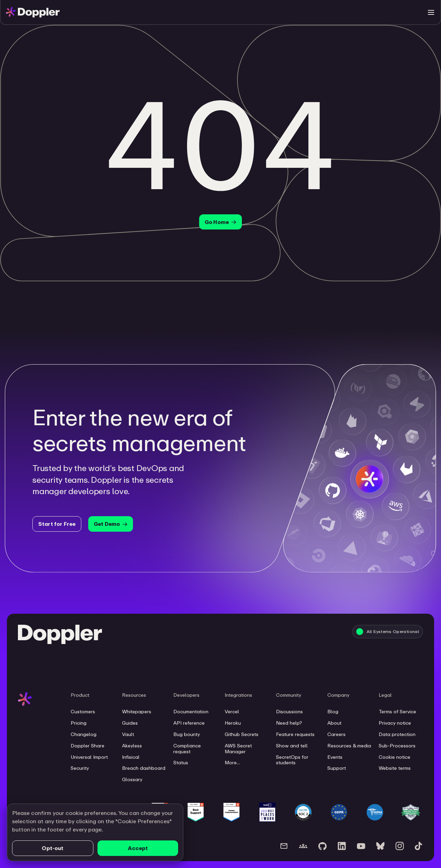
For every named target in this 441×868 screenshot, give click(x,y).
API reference (189, 723)
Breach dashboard (143, 768)
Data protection (397, 734)
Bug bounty (186, 734)
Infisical (131, 757)
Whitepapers (136, 711)
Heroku (233, 723)
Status (180, 762)
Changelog (83, 734)
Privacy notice (395, 723)
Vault (128, 734)
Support (336, 768)
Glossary (132, 779)
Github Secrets (241, 734)
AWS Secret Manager (238, 748)
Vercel (232, 711)
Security (80, 768)
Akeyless (132, 745)
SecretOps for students (292, 760)
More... (232, 762)
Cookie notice (394, 757)
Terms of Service (397, 711)
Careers (336, 734)
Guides (130, 723)
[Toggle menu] (431, 12)
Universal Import (89, 757)
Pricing (78, 723)
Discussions (289, 711)
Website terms (395, 768)
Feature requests (295, 734)
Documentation (190, 711)
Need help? (289, 723)
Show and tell (292, 745)
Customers (83, 711)
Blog (332, 711)
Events (334, 757)
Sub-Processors (397, 745)
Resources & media (349, 745)
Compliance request (187, 748)
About (334, 723)
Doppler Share (87, 745)
